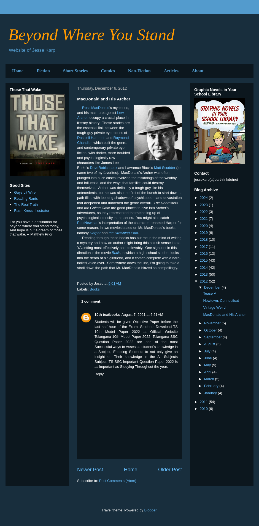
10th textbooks (107, 315)
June (208, 358)
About (198, 71)
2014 (204, 267)
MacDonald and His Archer (224, 315)
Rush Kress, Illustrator (31, 211)
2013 (204, 274)
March (209, 379)
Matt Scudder (164, 168)
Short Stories (75, 71)
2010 (204, 409)
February (212, 386)
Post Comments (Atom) (117, 481)
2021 (204, 219)
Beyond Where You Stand (91, 35)
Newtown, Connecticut (221, 300)
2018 (204, 239)
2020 (204, 226)
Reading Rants (26, 198)
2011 (204, 402)
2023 (204, 205)
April (208, 372)
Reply (99, 374)
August (210, 344)
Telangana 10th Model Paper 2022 (122, 337)
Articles (171, 71)
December (213, 287)
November (213, 323)
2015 (204, 260)
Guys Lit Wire (25, 192)
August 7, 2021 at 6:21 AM (142, 315)
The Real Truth (26, 204)
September (213, 337)
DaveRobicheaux (103, 168)
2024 (204, 198)
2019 (204, 233)
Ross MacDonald (95, 108)
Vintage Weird (214, 307)
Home (17, 71)
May (208, 365)
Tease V (209, 293)
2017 (204, 247)
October (211, 330)
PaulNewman (87, 223)
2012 (204, 281)
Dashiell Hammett (91, 138)
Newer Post (90, 469)
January (211, 393)
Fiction (43, 71)
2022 (204, 212)
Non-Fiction (139, 71)
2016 (204, 253)
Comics (108, 71)
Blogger (150, 510)
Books (95, 289)
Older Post (170, 469)
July (208, 351)
